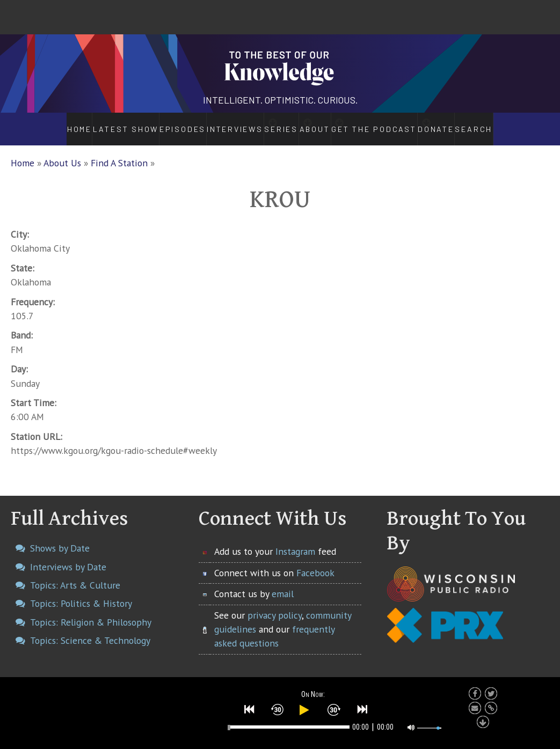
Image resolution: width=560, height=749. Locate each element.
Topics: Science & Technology (90, 629)
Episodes (152, 123)
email (283, 582)
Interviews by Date (68, 555)
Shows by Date (60, 537)
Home (50, 123)
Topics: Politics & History (81, 592)
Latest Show (97, 123)
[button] (249, 707)
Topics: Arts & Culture (75, 574)
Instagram (295, 540)
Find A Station (119, 151)
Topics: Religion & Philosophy (90, 610)
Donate (463, 123)
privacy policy (275, 603)
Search (505, 123)
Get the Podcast (393, 123)
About (321, 123)
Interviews (206, 123)
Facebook (315, 561)
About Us (62, 151)
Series (268, 123)
